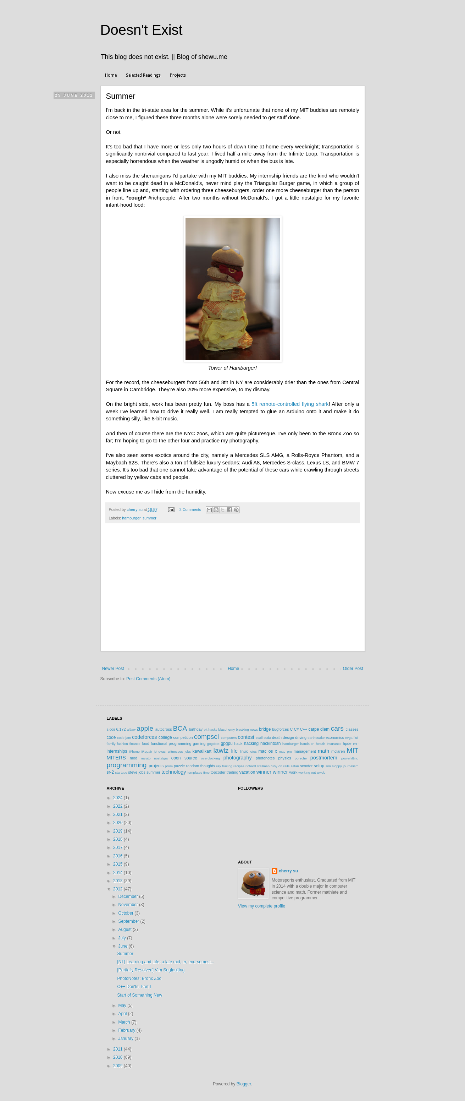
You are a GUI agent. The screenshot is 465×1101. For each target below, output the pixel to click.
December (128, 896)
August (125, 929)
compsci (206, 736)
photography (237, 758)
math (323, 751)
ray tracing (224, 766)
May (122, 1005)
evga (349, 738)
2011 (118, 1049)
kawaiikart (202, 751)
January (126, 1038)
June (123, 946)
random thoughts (200, 766)
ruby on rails (280, 766)
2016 (118, 856)
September (129, 921)
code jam (124, 738)
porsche (301, 758)
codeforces (144, 737)
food (145, 743)
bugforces (280, 729)
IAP (355, 744)
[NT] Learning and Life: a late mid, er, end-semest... (165, 961)
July (122, 938)
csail (259, 738)
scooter (306, 766)
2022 (118, 806)
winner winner (272, 772)
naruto (145, 758)
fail (356, 737)
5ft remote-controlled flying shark (289, 404)
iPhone (134, 751)
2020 (118, 822)
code (111, 737)
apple (145, 728)
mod (133, 758)
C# (296, 729)
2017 (118, 847)
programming (127, 765)
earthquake (316, 738)
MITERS (116, 758)
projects (156, 765)
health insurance (329, 744)
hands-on (307, 744)
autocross (163, 729)
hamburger (131, 518)
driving (300, 737)
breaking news (247, 729)
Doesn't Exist (141, 30)
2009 (118, 1065)
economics (335, 737)
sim (328, 766)
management (305, 751)
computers (229, 738)
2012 (118, 889)
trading (232, 772)
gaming (199, 743)
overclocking (210, 758)
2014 (118, 872)
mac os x (268, 751)
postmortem (323, 758)
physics (284, 758)
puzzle (179, 766)
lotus (253, 751)
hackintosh (270, 743)
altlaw (131, 729)
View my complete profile (261, 906)
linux (244, 751)
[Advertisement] (232, 598)
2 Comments (190, 509)
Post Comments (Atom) (148, 678)
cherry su (288, 870)
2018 (118, 839)
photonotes (265, 758)
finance (134, 744)
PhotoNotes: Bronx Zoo (139, 978)
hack (238, 743)
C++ (303, 729)
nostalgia (160, 758)
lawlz (221, 750)
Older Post (353, 668)
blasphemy (226, 729)
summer (149, 518)
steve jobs (136, 772)
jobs (187, 751)
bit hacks (210, 729)
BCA (180, 728)
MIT (353, 750)
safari (294, 766)
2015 (118, 864)
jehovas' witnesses (168, 751)
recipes (238, 766)
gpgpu (226, 743)
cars (337, 728)
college (165, 737)
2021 (118, 814)
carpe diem (319, 729)
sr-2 (110, 772)
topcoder (218, 772)
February (127, 1030)
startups (121, 772)
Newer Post (113, 668)
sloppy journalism (345, 766)
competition (183, 737)
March (124, 1022)
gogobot (213, 744)
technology (173, 772)
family (111, 744)
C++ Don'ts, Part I (134, 986)
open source (184, 758)
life (234, 751)
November (128, 904)
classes (352, 729)
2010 (118, 1057)
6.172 (121, 729)
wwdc (321, 772)
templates (195, 772)
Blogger (244, 1083)
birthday (196, 729)
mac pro (285, 751)
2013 (118, 880)
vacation (247, 772)
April (123, 1013)
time (206, 772)
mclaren (338, 751)
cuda (267, 738)
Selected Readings (143, 75)
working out (307, 772)
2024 (118, 797)
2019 (118, 831)
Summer (125, 953)
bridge (265, 729)
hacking (251, 743)
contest (246, 737)
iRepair (147, 751)
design (288, 737)
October (126, 913)
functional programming (171, 743)
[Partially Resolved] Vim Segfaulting (150, 970)
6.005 (111, 729)
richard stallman (257, 766)
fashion (122, 744)
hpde (347, 743)
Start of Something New (139, 995)
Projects (178, 75)
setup (319, 765)
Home (111, 75)
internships (117, 751)
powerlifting (350, 758)
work (293, 772)
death (277, 737)
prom (169, 766)
